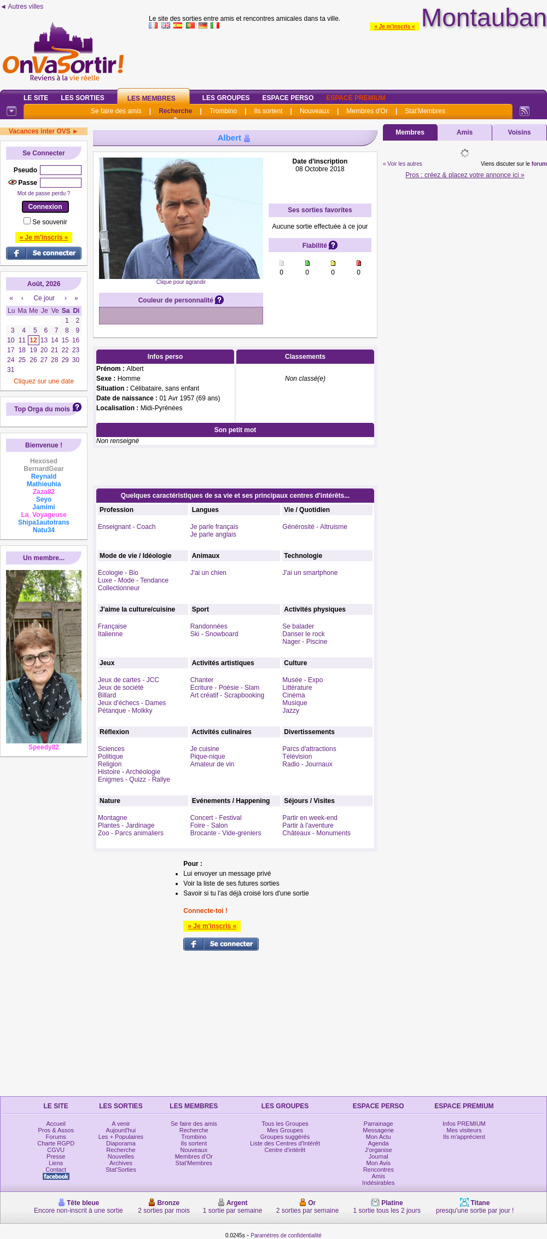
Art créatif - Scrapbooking (227, 695)
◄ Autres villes (21, 6)
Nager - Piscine (304, 641)
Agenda (378, 1143)
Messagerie (378, 1130)
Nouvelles (121, 1156)
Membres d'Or (367, 111)
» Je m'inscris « (394, 27)
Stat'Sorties (121, 1169)
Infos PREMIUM (464, 1123)
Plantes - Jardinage (126, 825)
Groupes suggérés (285, 1136)
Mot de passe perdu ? (44, 193)
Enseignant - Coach (126, 527)
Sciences (111, 749)
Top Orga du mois (42, 409)
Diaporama (121, 1143)
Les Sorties (82, 98)
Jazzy (290, 710)
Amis (465, 132)
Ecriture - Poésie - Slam (225, 687)
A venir (121, 1123)
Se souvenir (49, 222)
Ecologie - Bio (118, 573)
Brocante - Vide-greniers (225, 833)
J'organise (378, 1150)
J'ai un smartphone (309, 573)
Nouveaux (314, 111)
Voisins (519, 132)
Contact (55, 1169)
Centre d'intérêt (285, 1150)
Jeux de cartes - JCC (128, 680)
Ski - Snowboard (214, 634)
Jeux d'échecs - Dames (132, 703)
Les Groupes (226, 98)
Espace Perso (287, 98)
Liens (56, 1163)
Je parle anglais (213, 534)
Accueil (55, 1123)
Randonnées (209, 626)
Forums (56, 1136)
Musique (294, 703)
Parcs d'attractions (309, 749)
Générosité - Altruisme (314, 527)
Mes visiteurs (463, 1130)
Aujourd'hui (121, 1130)
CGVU (56, 1150)
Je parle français (214, 527)
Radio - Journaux (307, 764)
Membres (409, 132)
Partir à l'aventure (308, 825)
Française (112, 626)
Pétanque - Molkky (125, 710)
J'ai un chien (208, 573)
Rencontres (378, 1169)
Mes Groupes (285, 1130)
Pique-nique (207, 756)
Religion (109, 764)
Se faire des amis (116, 111)
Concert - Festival (216, 818)
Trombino (223, 111)
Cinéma (293, 695)
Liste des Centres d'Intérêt (285, 1143)
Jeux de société (120, 687)
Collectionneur (119, 588)
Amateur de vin (212, 764)
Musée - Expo (302, 680)
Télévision (297, 756)
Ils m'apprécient (464, 1136)
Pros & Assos (55, 1130)
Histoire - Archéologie (129, 772)
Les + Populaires (120, 1136)
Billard (107, 695)
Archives (120, 1163)
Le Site (36, 98)
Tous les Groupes (285, 1123)
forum (539, 164)
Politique (110, 756)
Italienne (110, 634)
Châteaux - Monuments (316, 833)
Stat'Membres (425, 111)
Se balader (298, 626)
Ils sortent (268, 111)
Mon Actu (378, 1136)
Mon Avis (378, 1163)
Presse (55, 1156)
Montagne (112, 818)
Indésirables (378, 1182)
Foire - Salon (209, 825)
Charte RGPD (55, 1143)
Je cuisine (204, 749)
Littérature (297, 687)
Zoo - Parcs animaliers (131, 833)
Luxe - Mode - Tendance (133, 580)
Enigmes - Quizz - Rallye (134, 779)
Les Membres (151, 98)
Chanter (202, 680)
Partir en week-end (309, 818)
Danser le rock (303, 634)
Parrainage (378, 1123)
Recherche (175, 111)
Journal (378, 1156)
